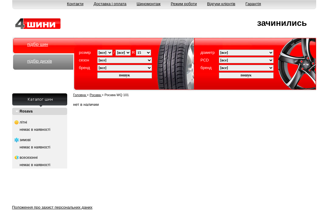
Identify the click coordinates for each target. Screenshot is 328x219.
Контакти (75, 4)
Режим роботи (184, 4)
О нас (75, 199)
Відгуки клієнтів (221, 4)
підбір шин (37, 44)
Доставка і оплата (110, 4)
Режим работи (207, 199)
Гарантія (253, 4)
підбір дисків (39, 61)
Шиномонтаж (148, 4)
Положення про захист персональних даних (52, 207)
